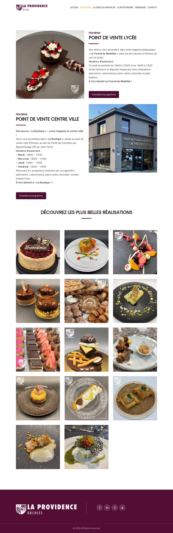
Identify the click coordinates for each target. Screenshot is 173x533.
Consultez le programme (104, 94)
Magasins (85, 7)
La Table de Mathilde (104, 7)
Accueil (74, 7)
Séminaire (140, 7)
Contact (152, 7)
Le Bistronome (125, 7)
